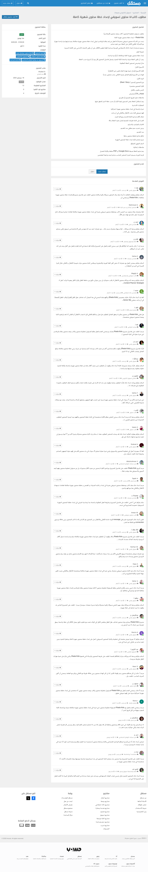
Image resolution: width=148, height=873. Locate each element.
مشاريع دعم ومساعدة (102, 822)
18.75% (21, 82)
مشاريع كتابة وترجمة (103, 818)
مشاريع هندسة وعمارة (102, 808)
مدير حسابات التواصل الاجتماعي (128, 464)
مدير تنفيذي (40, 74)
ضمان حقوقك (142, 804)
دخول (92, 171)
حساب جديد (102, 171)
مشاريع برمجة (105, 801)
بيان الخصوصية (141, 811)
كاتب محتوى (133, 412)
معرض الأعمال (67, 804)
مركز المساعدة (68, 815)
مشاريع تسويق (104, 815)
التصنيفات (106, 828)
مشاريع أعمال (105, 798)
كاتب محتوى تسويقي (130, 515)
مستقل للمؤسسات (66, 798)
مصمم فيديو (133, 310)
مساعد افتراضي (132, 327)
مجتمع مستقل (68, 808)
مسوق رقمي (133, 190)
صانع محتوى (133, 686)
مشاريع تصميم (104, 811)
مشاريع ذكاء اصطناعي (102, 804)
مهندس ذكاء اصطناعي (130, 293)
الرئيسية (143, 12)
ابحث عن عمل (68, 801)
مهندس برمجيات (132, 258)
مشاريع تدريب (104, 825)
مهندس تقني (133, 224)
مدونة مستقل (68, 811)
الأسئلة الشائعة (141, 801)
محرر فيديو (134, 481)
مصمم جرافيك (133, 703)
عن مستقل (143, 798)
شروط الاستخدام (141, 808)
